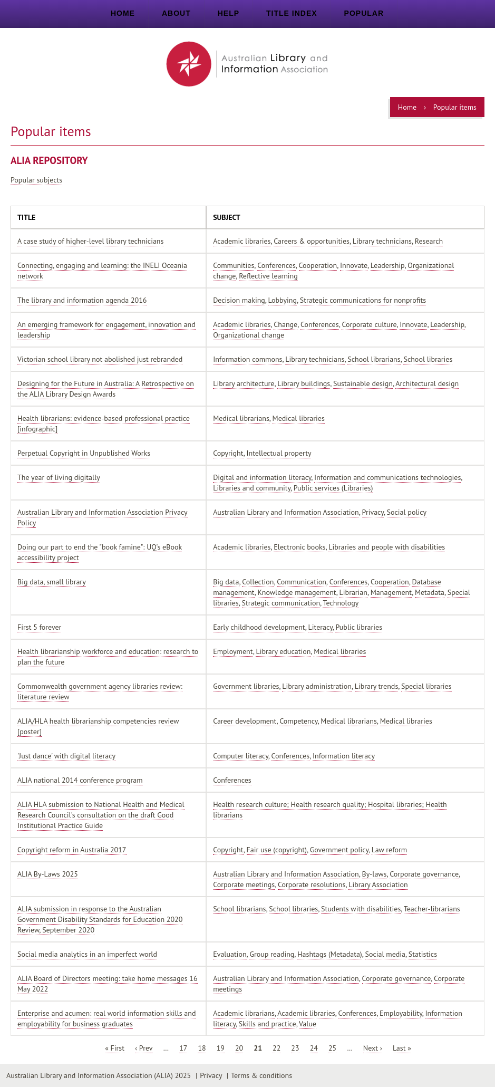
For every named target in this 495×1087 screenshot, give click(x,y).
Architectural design (427, 383)
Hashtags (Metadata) (329, 954)
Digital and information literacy (262, 477)
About (176, 13)
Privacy (373, 512)
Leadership (388, 265)
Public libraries (358, 627)
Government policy (339, 849)
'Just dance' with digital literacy (66, 756)
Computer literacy (240, 756)
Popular (364, 13)
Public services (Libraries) (333, 488)
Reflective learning (268, 276)
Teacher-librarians (432, 908)
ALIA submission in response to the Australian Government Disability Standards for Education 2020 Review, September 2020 (99, 919)
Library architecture (243, 383)
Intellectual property (279, 453)
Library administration (317, 686)
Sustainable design (363, 383)
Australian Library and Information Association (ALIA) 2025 (98, 1075)
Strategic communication (281, 603)
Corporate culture (369, 324)
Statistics (423, 954)
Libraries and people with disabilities (386, 547)
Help (228, 13)
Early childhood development (259, 627)
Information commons (247, 359)
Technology (340, 603)
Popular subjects (36, 180)
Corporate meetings (244, 884)
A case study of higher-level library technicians (90, 241)
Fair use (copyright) (277, 849)
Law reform (389, 849)
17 (183, 1048)
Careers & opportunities (312, 241)
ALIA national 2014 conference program (80, 780)
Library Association (377, 884)
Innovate (353, 265)
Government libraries (246, 686)
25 (332, 1048)
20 (239, 1048)
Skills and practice (267, 1023)
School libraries (427, 359)
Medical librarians (241, 418)
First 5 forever (39, 627)
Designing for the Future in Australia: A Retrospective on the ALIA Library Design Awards (105, 389)
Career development (244, 721)
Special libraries (426, 686)
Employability (401, 1013)
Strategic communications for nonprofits (363, 300)
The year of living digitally (58, 477)
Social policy (406, 512)
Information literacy (344, 756)
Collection (258, 581)
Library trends (376, 686)
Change (285, 324)
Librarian (353, 592)
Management (391, 592)
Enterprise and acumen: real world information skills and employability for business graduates (106, 1018)
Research (429, 241)
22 (276, 1048)
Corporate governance (424, 874)
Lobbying (282, 300)
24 (314, 1048)
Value (307, 1023)
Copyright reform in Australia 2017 (72, 849)
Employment (233, 651)
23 (295, 1048)
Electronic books (299, 547)
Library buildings (303, 383)
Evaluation (229, 954)
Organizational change (248, 335)
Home (123, 13)
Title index (291, 13)
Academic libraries (241, 241)
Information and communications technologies (387, 477)
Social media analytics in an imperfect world (87, 954)
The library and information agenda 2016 (82, 300)
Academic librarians (244, 1013)
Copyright (228, 453)
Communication (301, 581)
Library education (283, 651)
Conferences (276, 265)
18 (202, 1048)
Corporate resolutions (311, 884)
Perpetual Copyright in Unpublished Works (83, 453)
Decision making (239, 300)
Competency (298, 721)
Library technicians (382, 241)
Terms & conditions (261, 1075)
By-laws (374, 874)
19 (221, 1048)
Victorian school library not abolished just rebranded (99, 359)
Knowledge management (297, 592)
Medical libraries (299, 418)
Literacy (320, 627)
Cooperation (318, 265)
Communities (233, 265)
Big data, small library (51, 581)
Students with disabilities (361, 908)
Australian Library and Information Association (286, 512)
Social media (385, 954)
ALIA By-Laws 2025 (47, 874)
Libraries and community (251, 488)
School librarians (373, 359)
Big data (226, 581)
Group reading (271, 954)
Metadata (429, 592)
